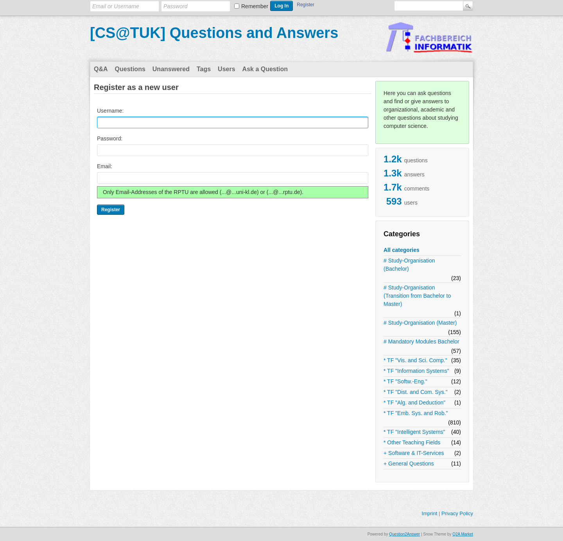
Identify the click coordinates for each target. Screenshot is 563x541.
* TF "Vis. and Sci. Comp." (415, 360)
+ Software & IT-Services (414, 453)
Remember (254, 6)
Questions (130, 69)
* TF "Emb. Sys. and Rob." (416, 413)
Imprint (429, 513)
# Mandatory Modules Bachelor (421, 341)
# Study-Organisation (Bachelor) (409, 264)
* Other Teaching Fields (412, 442)
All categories (402, 250)
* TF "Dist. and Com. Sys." (416, 392)
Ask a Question (265, 69)
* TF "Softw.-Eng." (405, 381)
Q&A (101, 69)
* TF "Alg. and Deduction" (414, 402)
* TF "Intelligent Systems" (414, 432)
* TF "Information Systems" (416, 371)
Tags (204, 69)
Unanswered (171, 69)
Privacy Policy (457, 513)
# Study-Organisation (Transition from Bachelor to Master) (417, 295)
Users (226, 69)
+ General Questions (409, 463)
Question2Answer (404, 534)
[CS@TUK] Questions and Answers (214, 33)
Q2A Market (462, 534)
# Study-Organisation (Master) (420, 323)
